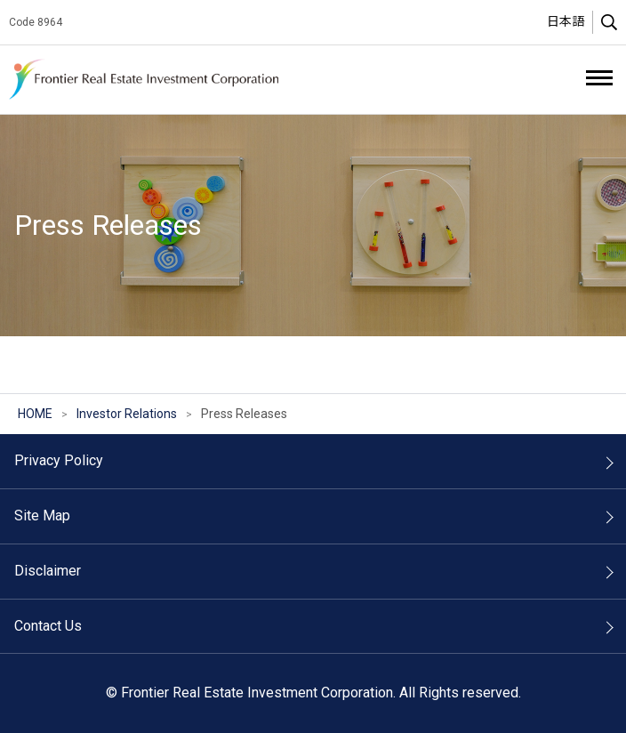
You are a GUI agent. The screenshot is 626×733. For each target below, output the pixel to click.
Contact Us (48, 625)
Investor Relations (126, 414)
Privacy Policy (58, 460)
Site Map (42, 515)
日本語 (565, 21)
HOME (35, 414)
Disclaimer (47, 570)
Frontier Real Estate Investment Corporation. (146, 79)
